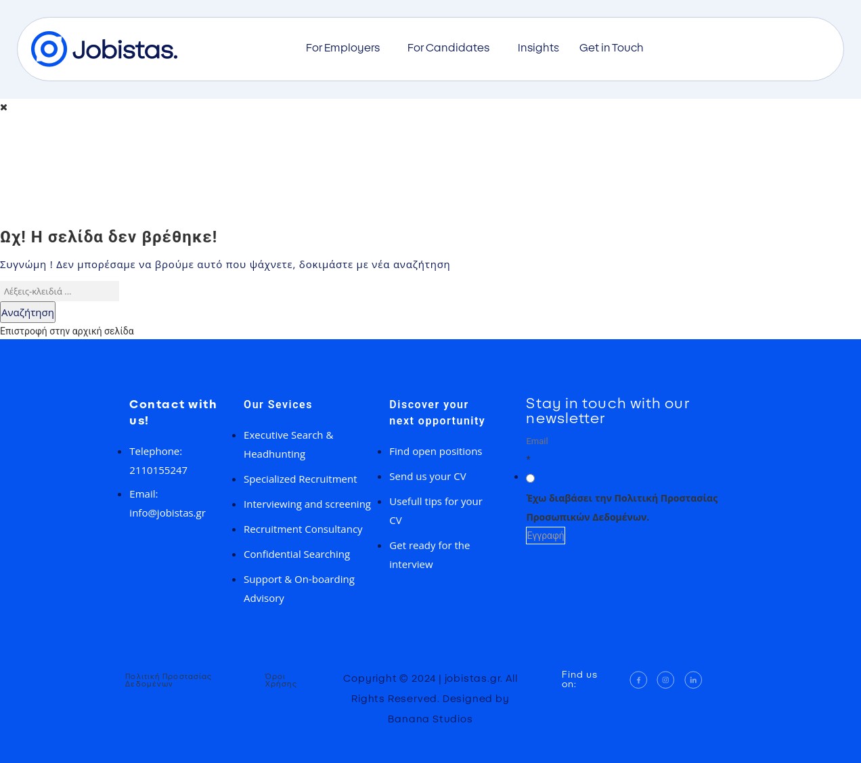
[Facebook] (638, 680)
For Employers (346, 48)
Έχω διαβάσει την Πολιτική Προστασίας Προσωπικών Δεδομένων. (622, 507)
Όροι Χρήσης (281, 680)
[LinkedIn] (693, 680)
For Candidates (452, 48)
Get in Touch (611, 48)
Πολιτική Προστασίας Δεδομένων (168, 680)
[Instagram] (666, 680)
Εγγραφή (545, 535)
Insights (538, 48)
